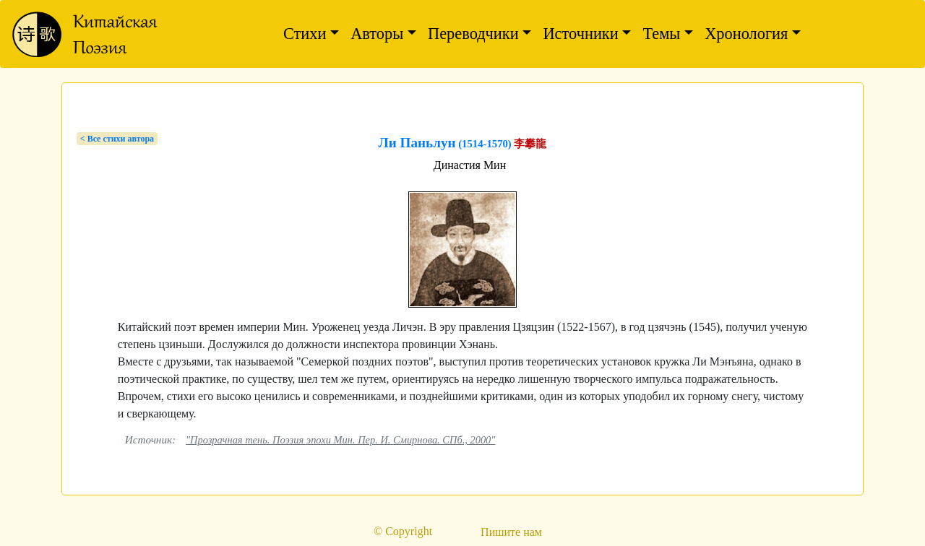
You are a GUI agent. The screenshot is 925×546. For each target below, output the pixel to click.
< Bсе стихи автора (117, 139)
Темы (661, 34)
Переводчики (473, 34)
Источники (580, 34)
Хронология (746, 34)
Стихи (305, 34)
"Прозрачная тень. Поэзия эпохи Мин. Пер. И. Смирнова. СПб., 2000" (340, 440)
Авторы (376, 34)
